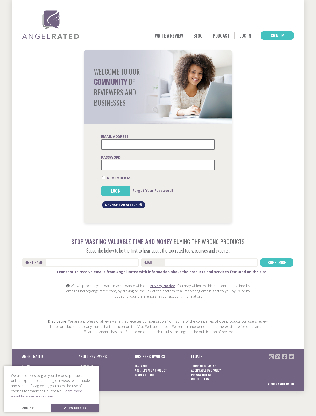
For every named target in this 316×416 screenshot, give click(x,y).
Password (111, 157)
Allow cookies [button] (75, 408)
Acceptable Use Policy (206, 370)
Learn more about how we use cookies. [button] (46, 393)
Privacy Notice (162, 286)
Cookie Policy (200, 379)
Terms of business (203, 366)
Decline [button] (28, 408)
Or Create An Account (123, 205)
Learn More (142, 366)
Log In (245, 35)
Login (115, 191)
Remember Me (117, 178)
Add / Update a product (151, 370)
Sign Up (277, 35)
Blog (198, 35)
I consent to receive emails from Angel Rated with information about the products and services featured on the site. (159, 271)
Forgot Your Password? (153, 190)
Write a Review (169, 35)
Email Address (114, 136)
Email (148, 262)
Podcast (221, 35)
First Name (34, 262)
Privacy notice (201, 375)
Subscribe (277, 262)
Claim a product (146, 375)
